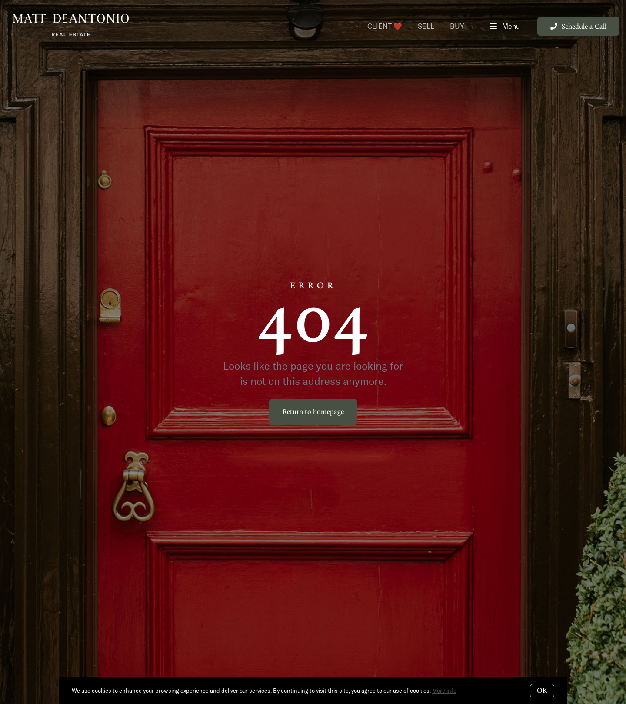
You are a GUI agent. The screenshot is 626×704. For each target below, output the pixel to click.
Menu (505, 26)
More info (444, 690)
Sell (426, 26)
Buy (457, 26)
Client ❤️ (384, 26)
